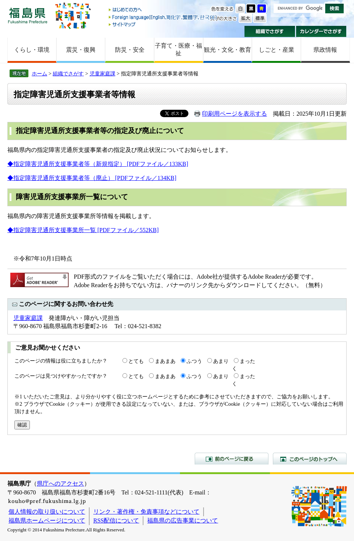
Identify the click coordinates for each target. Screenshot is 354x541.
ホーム (39, 73)
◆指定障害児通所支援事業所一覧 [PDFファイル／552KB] (83, 230)
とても (136, 361)
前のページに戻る (231, 459)
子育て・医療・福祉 (178, 49)
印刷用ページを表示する (234, 113)
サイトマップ (163, 24)
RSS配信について (116, 520)
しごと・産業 (276, 50)
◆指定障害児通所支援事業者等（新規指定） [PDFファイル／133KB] (97, 164)
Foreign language (163, 17)
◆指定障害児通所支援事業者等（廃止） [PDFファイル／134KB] (91, 178)
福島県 (27, 15)
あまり (221, 361)
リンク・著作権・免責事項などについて (146, 511)
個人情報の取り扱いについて (46, 511)
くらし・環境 (31, 50)
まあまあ (165, 361)
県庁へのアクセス (60, 483)
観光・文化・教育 (227, 50)
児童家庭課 (102, 73)
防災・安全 (130, 50)
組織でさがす (269, 31)
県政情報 (325, 50)
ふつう (194, 361)
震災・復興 (81, 50)
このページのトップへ (310, 459)
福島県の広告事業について (182, 520)
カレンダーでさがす (321, 31)
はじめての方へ (163, 10)
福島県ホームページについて (46, 520)
